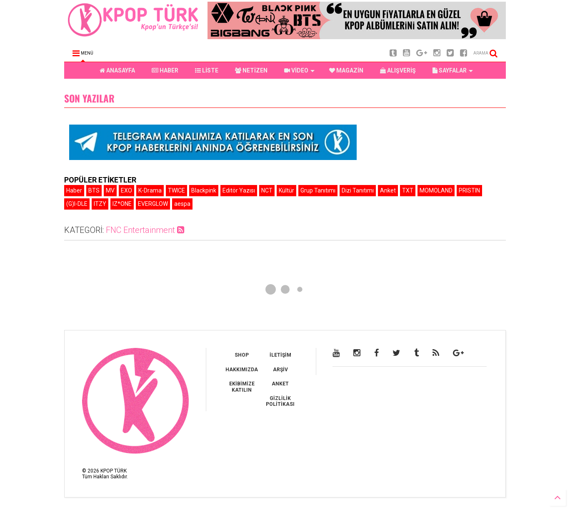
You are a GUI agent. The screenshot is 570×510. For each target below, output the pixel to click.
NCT (266, 190)
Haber (74, 190)
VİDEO (299, 70)
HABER (165, 70)
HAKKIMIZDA (241, 369)
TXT (407, 190)
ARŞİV (280, 369)
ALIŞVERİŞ (398, 70)
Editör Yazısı (238, 190)
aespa (182, 203)
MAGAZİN (346, 70)
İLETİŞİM (280, 355)
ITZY (100, 203)
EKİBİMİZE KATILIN (242, 386)
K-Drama (150, 190)
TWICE (176, 190)
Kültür (286, 190)
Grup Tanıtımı (317, 190)
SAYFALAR (452, 70)
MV (110, 190)
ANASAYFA (117, 70)
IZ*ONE (122, 203)
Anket (388, 190)
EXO (126, 190)
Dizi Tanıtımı (358, 190)
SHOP (242, 355)
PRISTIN (469, 190)
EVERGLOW (153, 203)
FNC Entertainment (145, 230)
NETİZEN (251, 70)
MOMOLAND (436, 190)
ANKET (280, 384)
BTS (94, 190)
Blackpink (203, 190)
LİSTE (206, 70)
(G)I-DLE (77, 203)
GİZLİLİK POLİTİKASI (280, 401)
